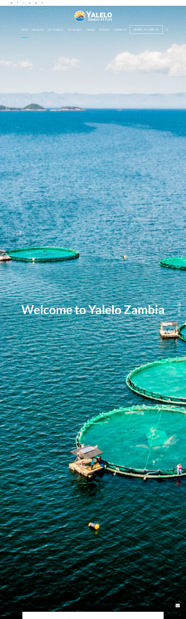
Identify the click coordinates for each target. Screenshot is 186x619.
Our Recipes (74, 29)
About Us (37, 29)
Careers (90, 29)
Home (24, 29)
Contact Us (120, 29)
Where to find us (146, 29)
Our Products (55, 29)
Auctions (104, 29)
